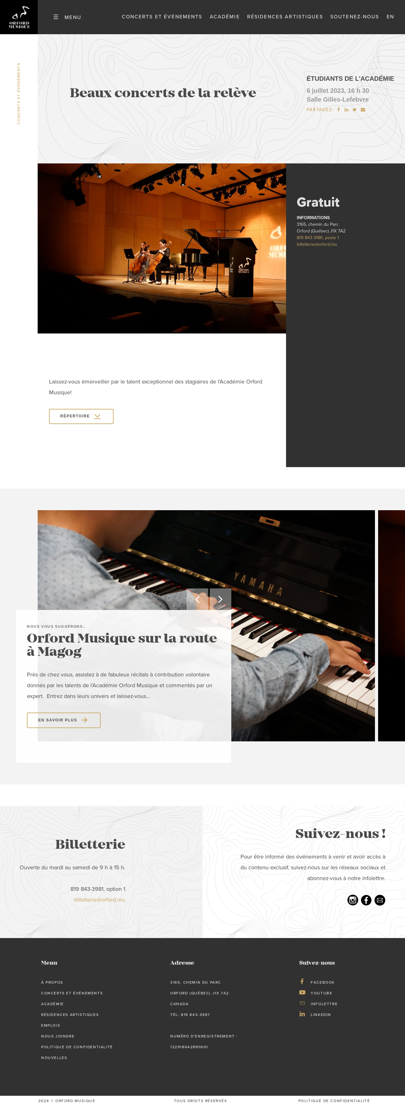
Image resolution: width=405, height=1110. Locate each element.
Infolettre (324, 1007)
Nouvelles (54, 1061)
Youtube (321, 996)
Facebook (323, 986)
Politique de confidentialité (77, 1050)
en (390, 19)
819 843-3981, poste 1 (318, 241)
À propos (52, 986)
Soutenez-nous (354, 19)
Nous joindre (57, 1039)
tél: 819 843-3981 (189, 1018)
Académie (225, 19)
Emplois (50, 1029)
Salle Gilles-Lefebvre (338, 102)
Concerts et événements (162, 19)
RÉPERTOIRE (75, 420)
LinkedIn (321, 1018)
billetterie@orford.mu (317, 248)
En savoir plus (57, 723)
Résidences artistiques (285, 19)
